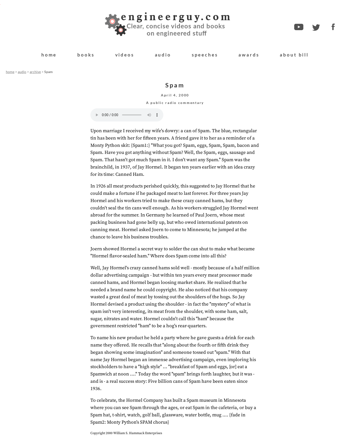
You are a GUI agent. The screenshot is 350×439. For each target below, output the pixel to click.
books (85, 54)
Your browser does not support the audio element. (126, 114)
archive (35, 72)
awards (248, 54)
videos (124, 54)
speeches (205, 54)
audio (163, 54)
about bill (294, 54)
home (49, 54)
